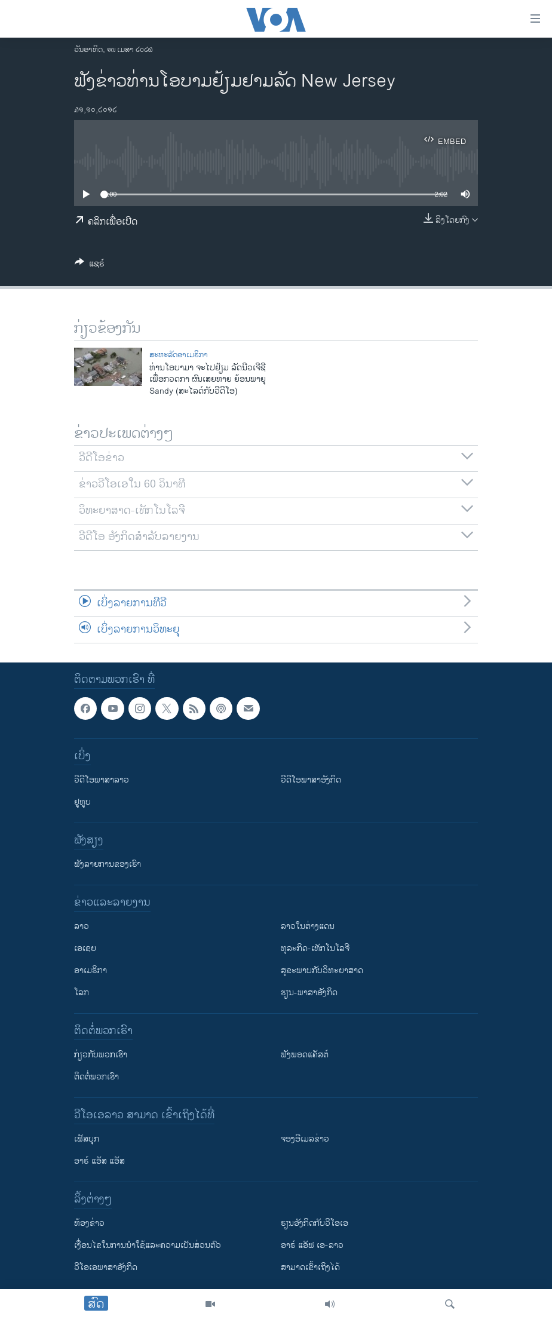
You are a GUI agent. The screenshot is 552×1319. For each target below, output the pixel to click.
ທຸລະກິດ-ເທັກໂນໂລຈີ (315, 948)
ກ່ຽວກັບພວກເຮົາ (100, 1054)
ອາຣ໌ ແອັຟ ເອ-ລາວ (312, 1245)
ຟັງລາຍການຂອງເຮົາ (107, 864)
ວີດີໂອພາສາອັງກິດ (311, 780)
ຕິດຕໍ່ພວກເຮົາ (96, 1076)
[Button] (90, 265)
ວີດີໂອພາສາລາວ (101, 780)
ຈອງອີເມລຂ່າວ (305, 1139)
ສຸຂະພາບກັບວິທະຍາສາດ (322, 970)
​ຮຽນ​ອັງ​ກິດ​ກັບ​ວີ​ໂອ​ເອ (314, 1223)
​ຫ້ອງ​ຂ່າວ (89, 1223)
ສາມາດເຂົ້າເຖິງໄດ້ (310, 1267)
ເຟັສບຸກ (86, 1139)
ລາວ (81, 926)
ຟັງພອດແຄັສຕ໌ (305, 1054)
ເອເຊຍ (85, 948)
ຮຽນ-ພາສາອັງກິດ (309, 992)
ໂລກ (81, 992)
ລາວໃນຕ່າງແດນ (308, 926)
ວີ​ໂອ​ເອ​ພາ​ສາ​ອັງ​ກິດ (105, 1267)
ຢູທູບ (82, 802)
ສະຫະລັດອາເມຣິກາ (178, 354)
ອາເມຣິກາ (90, 970)
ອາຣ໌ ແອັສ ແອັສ (99, 1161)
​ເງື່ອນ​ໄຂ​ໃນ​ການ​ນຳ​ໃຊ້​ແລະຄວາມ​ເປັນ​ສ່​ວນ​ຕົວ (147, 1245)
